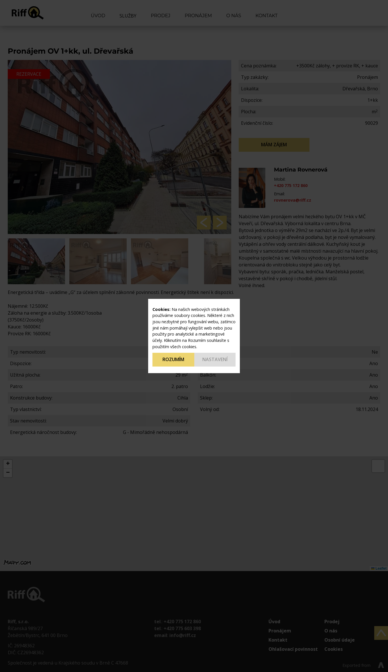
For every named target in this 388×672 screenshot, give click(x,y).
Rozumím (173, 359)
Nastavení (215, 359)
